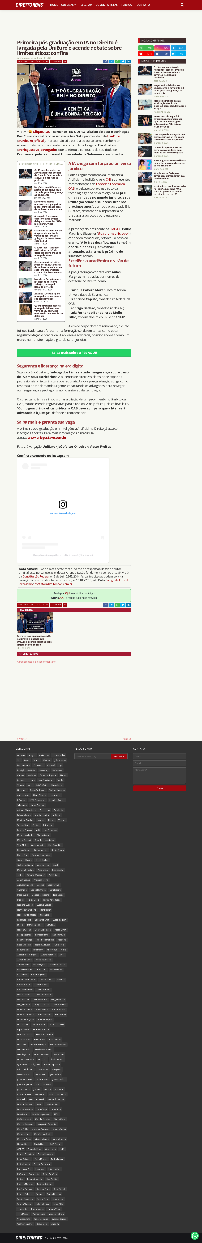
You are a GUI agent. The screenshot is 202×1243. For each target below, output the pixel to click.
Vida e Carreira (37, 805)
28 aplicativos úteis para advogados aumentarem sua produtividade (47, 296)
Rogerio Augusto (42, 944)
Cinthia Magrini (40, 850)
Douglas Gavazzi (41, 1004)
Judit (38, 830)
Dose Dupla (22, 895)
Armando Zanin (24, 959)
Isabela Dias (42, 1069)
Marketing (43, 770)
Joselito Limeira (42, 815)
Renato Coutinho (35, 1179)
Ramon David (58, 934)
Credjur (35, 825)
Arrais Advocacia (43, 959)
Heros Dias (59, 1054)
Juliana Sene (45, 914)
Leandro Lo (55, 795)
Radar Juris (34, 1174)
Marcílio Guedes (46, 780)
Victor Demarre (41, 1219)
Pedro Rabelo (23, 1164)
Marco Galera (43, 835)
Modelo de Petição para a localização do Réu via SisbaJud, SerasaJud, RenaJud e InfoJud (47, 283)
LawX (55, 865)
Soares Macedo (24, 1204)
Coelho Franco (46, 979)
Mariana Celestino (25, 870)
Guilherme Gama (25, 865)
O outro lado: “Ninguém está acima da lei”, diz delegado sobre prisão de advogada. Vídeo (47, 251)
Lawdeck (21, 1099)
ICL (45, 1059)
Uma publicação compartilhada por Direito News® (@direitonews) (63, 555)
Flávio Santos (55, 1039)
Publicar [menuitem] (127, 5)
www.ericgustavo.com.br (47, 437)
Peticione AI (43, 870)
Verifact (61, 820)
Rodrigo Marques (25, 1184)
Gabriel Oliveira (24, 860)
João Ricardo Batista (26, 914)
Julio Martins (60, 760)
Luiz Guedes (22, 1114)
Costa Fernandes (25, 989)
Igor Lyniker (45, 909)
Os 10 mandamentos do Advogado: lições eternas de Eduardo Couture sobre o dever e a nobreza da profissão (48, 175)
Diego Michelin (58, 999)
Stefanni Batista (42, 1204)
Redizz (20, 1179)
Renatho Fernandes (45, 939)
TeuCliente (22, 1209)
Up (60, 765)
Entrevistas (45, 810)
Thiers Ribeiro (37, 1209)
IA (39, 1059)
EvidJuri (20, 900)
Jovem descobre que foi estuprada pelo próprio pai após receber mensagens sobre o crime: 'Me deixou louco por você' (168, 121)
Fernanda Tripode (48, 775)
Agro (30, 785)
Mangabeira (56, 785)
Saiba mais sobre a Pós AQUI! (74, 352)
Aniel (62, 954)
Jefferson (21, 800)
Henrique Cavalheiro (26, 909)
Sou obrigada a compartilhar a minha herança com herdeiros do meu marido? (170, 163)
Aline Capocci (23, 880)
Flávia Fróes (39, 1039)
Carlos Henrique (38, 890)
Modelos (32, 775)
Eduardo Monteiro (25, 1014)
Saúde (60, 780)
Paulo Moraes (41, 1159)
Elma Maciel (60, 1014)
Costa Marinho (43, 989)
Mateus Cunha (59, 1129)
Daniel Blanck (58, 850)
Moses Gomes (59, 1139)
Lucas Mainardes (25, 1109)
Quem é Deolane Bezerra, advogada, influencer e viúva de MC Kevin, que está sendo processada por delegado (48, 310)
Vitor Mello (22, 845)
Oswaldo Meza (34, 1149)
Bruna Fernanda (24, 969)
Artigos (32, 755)
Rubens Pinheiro (24, 1194)
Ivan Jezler (56, 1069)
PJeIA (62, 1149)
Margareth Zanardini (47, 1124)
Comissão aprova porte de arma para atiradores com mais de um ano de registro (168, 150)
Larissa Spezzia (24, 919)
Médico (41, 820)
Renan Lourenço (24, 939)
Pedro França (57, 1159)
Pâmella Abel (54, 1169)
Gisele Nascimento (43, 1049)
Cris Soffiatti (41, 785)
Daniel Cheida (23, 994)
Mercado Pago (24, 1139)
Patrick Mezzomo (45, 1154)
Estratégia (47, 825)
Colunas (60, 979)
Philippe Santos (24, 934)
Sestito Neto (42, 1199)
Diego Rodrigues (37, 790)
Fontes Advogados (51, 900)
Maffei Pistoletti (24, 1119)
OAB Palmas (55, 1144)
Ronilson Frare (43, 1189)
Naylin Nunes (40, 1144)
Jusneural (59, 1089)
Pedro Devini (60, 929)
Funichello (21, 1044)
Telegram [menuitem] (85, 5)
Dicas (26, 760)
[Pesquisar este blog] (93, 756)
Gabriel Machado (58, 1044)
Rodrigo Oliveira (44, 1184)
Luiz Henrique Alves (41, 1114)
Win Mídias (53, 875)
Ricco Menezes (24, 944)
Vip (65, 61)
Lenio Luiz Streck (36, 1099)
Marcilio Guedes (42, 1119)
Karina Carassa (24, 1094)
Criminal (51, 765)
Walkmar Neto (37, 845)
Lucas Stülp (56, 1109)
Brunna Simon (23, 850)
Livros (31, 780)
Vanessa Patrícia (56, 1214)
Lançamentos (56, 61)
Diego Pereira (23, 1004)
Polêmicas (44, 755)
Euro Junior (59, 810)
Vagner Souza (39, 1214)
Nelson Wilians (24, 929)
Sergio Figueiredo (25, 1199)
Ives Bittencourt (24, 1074)
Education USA (44, 1014)
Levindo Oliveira (24, 1104)
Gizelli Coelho (42, 860)
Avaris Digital (39, 964)
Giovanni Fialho (24, 1049)
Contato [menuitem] (143, 5)
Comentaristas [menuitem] (107, 5)
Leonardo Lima (42, 919)
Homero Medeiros (25, 1059)
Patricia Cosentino (25, 1154)
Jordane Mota (42, 1079)
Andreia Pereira (41, 880)
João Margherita (24, 1084)
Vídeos (20, 785)
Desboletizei (23, 999)
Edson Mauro (42, 1009)
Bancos (40, 885)
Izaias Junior (40, 1074)
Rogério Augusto (25, 1189)
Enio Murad (58, 895)
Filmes (63, 775)
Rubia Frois (59, 944)
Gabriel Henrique (38, 1044)
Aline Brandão (54, 845)
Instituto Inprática (52, 1064)
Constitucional (40, 984)
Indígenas (35, 1064)
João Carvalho (58, 1079)
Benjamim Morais (57, 964)
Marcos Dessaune (25, 1124)
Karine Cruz (40, 1094)
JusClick (47, 1089)
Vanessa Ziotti (23, 1219)
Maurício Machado (42, 1134)
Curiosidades (59, 755)
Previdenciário (41, 934)
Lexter (39, 1104)
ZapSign (55, 1224)
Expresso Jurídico (41, 1029)
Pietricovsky (57, 870)
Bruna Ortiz (41, 969)
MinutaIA (51, 924)
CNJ (108, 179)
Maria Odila (22, 1129)
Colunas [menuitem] (67, 5)
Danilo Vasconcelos (43, 994)
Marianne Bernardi (40, 1129)
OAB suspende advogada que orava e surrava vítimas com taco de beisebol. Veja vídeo (169, 137)
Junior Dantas (23, 1089)
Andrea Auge (23, 795)
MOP (56, 1114)
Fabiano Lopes (24, 815)
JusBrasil (56, 815)
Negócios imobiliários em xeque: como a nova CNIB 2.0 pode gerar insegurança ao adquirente (48, 191)
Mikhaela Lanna (42, 1139)
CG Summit (22, 974)
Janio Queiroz (43, 865)
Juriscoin (21, 780)
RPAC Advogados (37, 800)
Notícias (21, 755)
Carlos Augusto (38, 974)
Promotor (39, 1169)
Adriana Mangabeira (26, 810)
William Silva (22, 825)
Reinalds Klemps (56, 800)
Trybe (20, 875)
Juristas (37, 1089)
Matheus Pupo (23, 1134)
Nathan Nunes (23, 1144)
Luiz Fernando (50, 830)
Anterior (22, 739)
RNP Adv (21, 1174)
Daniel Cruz (22, 855)
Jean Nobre (55, 1074)
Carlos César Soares (26, 979)
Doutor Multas (59, 1004)
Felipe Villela (33, 900)
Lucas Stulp (42, 1109)
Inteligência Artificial (39, 61)
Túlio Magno (23, 1214)
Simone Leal (57, 1199)
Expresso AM (23, 1029)
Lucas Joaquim (59, 919)
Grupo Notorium (42, 1054)
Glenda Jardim (23, 1054)
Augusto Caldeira (25, 885)
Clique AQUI (42, 131)
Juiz (37, 1084)
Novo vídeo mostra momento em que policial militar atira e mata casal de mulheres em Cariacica (48, 205)
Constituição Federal (36, 576)
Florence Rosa (23, 1039)
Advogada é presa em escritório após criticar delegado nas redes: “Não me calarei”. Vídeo (47, 220)
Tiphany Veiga (54, 1209)
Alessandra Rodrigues (27, 954)
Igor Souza (22, 1064)
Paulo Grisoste (24, 1159)
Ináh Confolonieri (25, 1069)
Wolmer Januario (57, 790)
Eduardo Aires (58, 1009)
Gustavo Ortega (44, 905)
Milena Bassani (24, 840)
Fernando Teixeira (44, 1034)
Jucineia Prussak (24, 830)
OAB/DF (115, 229)
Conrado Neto (23, 984)
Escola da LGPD (57, 1024)
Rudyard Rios (23, 949)
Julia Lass (47, 1084)
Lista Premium (52, 1104)
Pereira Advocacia (42, 1164)
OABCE (20, 1149)
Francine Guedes (25, 905)
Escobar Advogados (41, 855)
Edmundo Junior (24, 1009)
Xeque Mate (42, 1224)
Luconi (20, 924)
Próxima (126, 739)
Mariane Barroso (35, 924)
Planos (51, 820)
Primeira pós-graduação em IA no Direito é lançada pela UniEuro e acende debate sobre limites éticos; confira (34, 640)
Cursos (20, 775)
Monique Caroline (25, 820)
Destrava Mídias (40, 999)
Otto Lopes (50, 1149)
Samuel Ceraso (54, 1194)
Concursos (38, 765)
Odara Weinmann (43, 929)
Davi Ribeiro (55, 890)
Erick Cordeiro (39, 1024)
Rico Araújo (52, 1179)
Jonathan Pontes (24, 1079)
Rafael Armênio (50, 1174)
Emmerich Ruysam (25, 1019)
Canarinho (22, 890)
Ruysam (39, 1194)
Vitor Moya (52, 949)
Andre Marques (48, 954)
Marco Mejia (59, 1119)
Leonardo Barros (56, 1099)
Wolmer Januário (25, 1224)
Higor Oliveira (39, 795)
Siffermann (38, 949)
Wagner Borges (59, 1219)
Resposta (62, 939)
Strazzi (36, 760)
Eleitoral (47, 760)
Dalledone (57, 770)
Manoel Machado (25, 835)
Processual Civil (24, 1169)
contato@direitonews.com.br (53, 584)
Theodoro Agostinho (44, 840)
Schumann (22, 805)
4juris (63, 949)
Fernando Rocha (24, 1034)
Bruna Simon (56, 969)
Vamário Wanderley (36, 875)
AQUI (67, 593)
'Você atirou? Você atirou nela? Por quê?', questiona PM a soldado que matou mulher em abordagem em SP (170, 190)
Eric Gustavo (23, 61)
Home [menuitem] (54, 5)
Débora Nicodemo (40, 895)
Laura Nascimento (57, 1094)
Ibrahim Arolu (57, 1059)
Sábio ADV (58, 1204)
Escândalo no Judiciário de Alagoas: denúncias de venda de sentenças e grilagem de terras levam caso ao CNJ (48, 235)
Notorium (21, 790)
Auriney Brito (23, 964)
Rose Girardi (59, 1189)
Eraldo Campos (45, 1019)
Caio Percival (54, 885)
